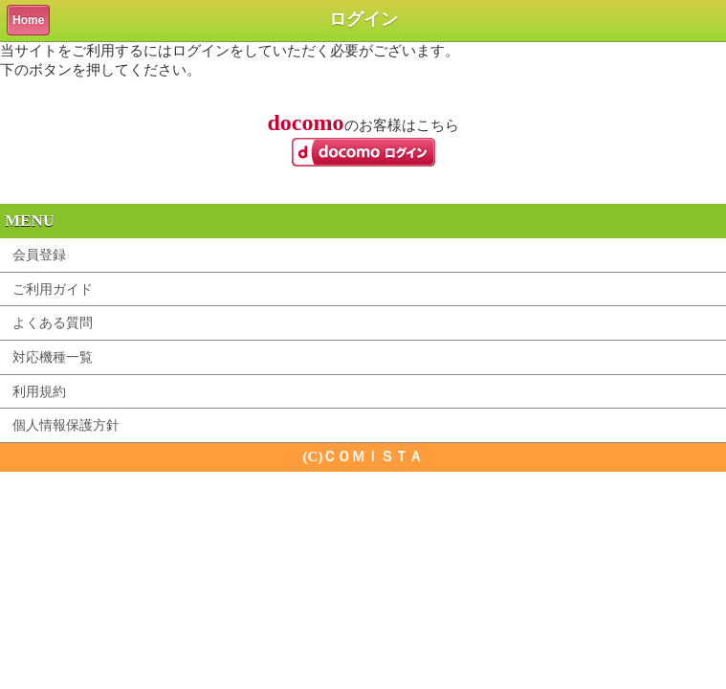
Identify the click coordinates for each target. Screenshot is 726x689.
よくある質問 (52, 322)
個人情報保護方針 (66, 425)
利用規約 (39, 391)
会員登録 (39, 254)
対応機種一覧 (52, 357)
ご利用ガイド (52, 289)
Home (28, 20)
